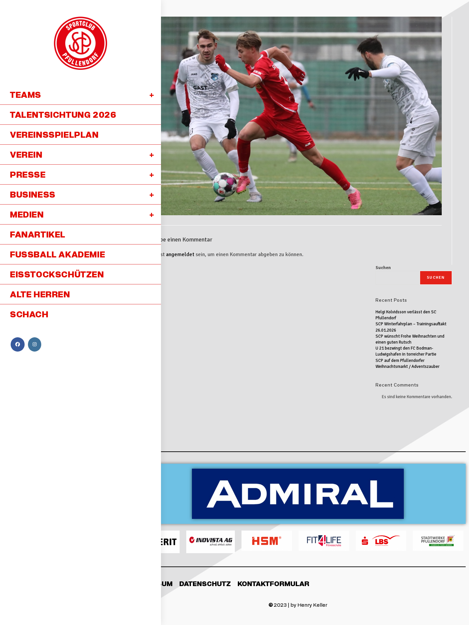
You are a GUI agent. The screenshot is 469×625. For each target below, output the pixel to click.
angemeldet (180, 254)
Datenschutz (205, 583)
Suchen (383, 267)
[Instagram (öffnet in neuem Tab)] (34, 344)
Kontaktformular (273, 583)
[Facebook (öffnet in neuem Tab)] (18, 344)
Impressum (151, 583)
